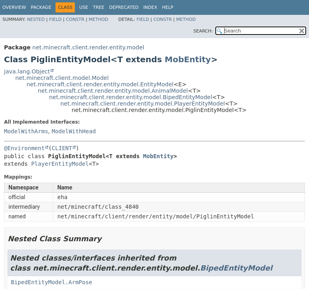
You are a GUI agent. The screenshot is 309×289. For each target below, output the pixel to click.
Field (55, 19)
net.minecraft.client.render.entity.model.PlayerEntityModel (142, 103)
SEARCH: (203, 31)
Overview (14, 7)
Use (83, 7)
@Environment (24, 148)
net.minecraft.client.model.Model (62, 78)
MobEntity (188, 59)
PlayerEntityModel (60, 164)
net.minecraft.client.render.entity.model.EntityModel (100, 84)
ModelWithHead (74, 131)
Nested (36, 19)
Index (150, 7)
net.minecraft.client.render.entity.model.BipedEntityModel (130, 97)
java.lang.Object (27, 71)
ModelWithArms (26, 131)
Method (98, 19)
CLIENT (62, 148)
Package (41, 7)
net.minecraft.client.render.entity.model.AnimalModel (113, 91)
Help (167, 7)
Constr (75, 19)
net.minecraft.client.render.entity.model (88, 47)
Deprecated (123, 7)
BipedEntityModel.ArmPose (51, 282)
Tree (98, 7)
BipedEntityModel (236, 268)
